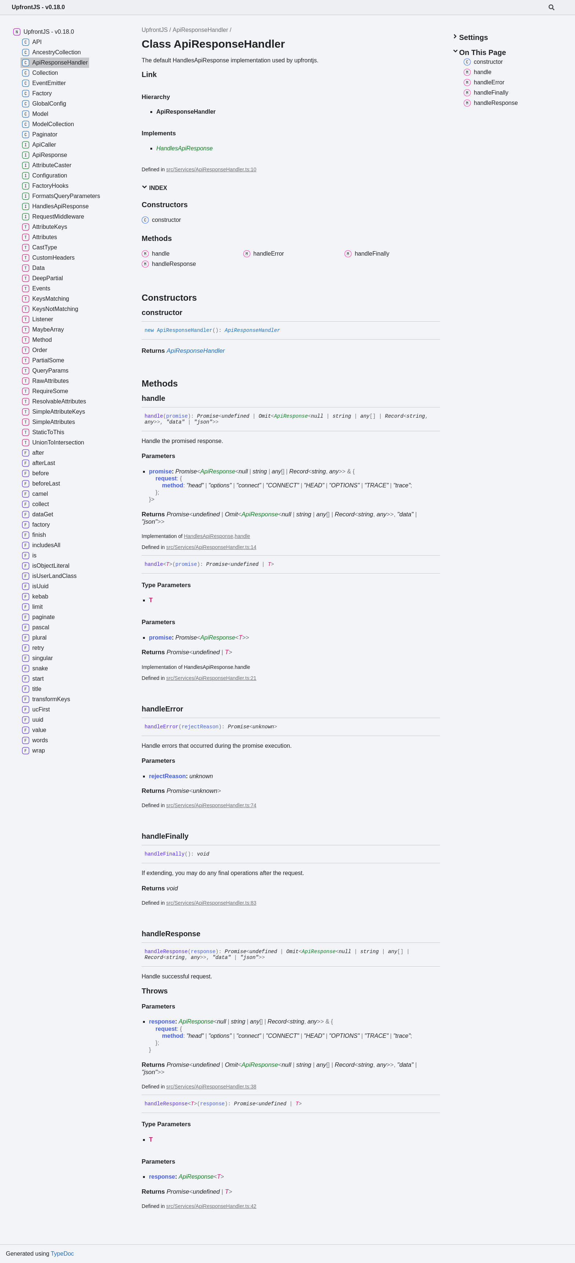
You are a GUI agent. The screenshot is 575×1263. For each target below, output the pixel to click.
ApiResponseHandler (200, 30)
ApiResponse (291, 416)
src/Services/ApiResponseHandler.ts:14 (211, 547)
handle (242, 536)
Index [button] (154, 187)
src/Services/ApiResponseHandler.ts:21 (211, 678)
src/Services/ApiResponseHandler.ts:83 (211, 903)
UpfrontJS (155, 30)
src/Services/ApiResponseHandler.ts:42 (211, 1206)
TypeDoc (62, 1254)
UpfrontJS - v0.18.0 (38, 7)
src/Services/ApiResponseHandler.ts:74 (211, 805)
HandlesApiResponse (184, 148)
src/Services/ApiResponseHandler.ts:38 (211, 1087)
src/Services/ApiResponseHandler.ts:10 (211, 169)
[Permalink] (189, 312)
